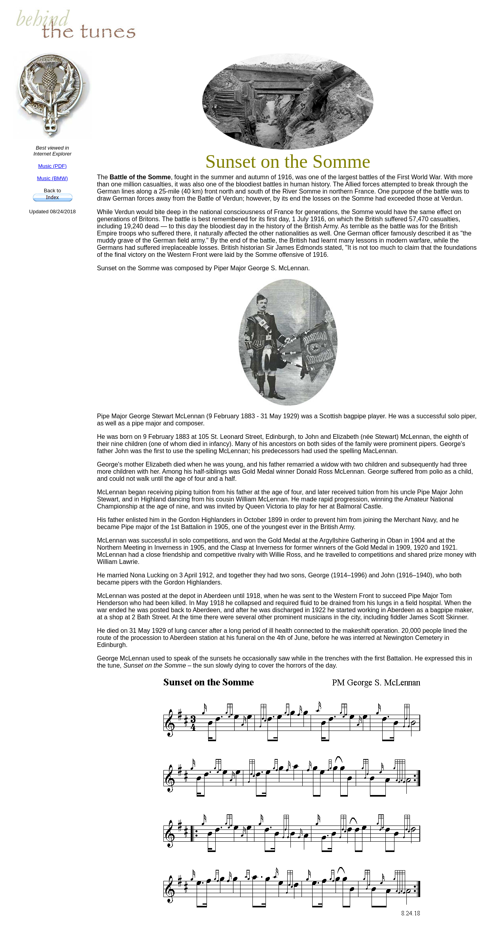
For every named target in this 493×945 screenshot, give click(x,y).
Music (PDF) (52, 166)
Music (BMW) (52, 178)
